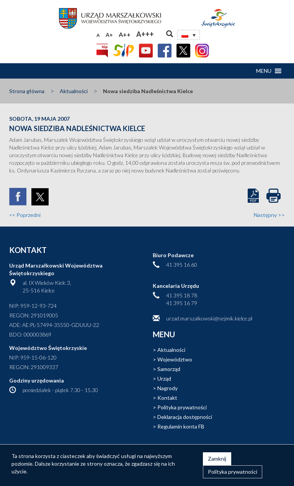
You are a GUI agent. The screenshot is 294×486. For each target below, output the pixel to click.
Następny (269, 215)
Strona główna (26, 91)
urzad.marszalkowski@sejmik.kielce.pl (209, 318)
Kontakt (167, 397)
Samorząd (168, 369)
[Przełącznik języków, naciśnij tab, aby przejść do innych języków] (188, 35)
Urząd (164, 378)
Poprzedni (25, 215)
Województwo (174, 359)
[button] (263, 71)
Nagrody (167, 388)
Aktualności (74, 91)
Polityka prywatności (182, 407)
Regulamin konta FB (180, 426)
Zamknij (217, 458)
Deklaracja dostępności (184, 417)
